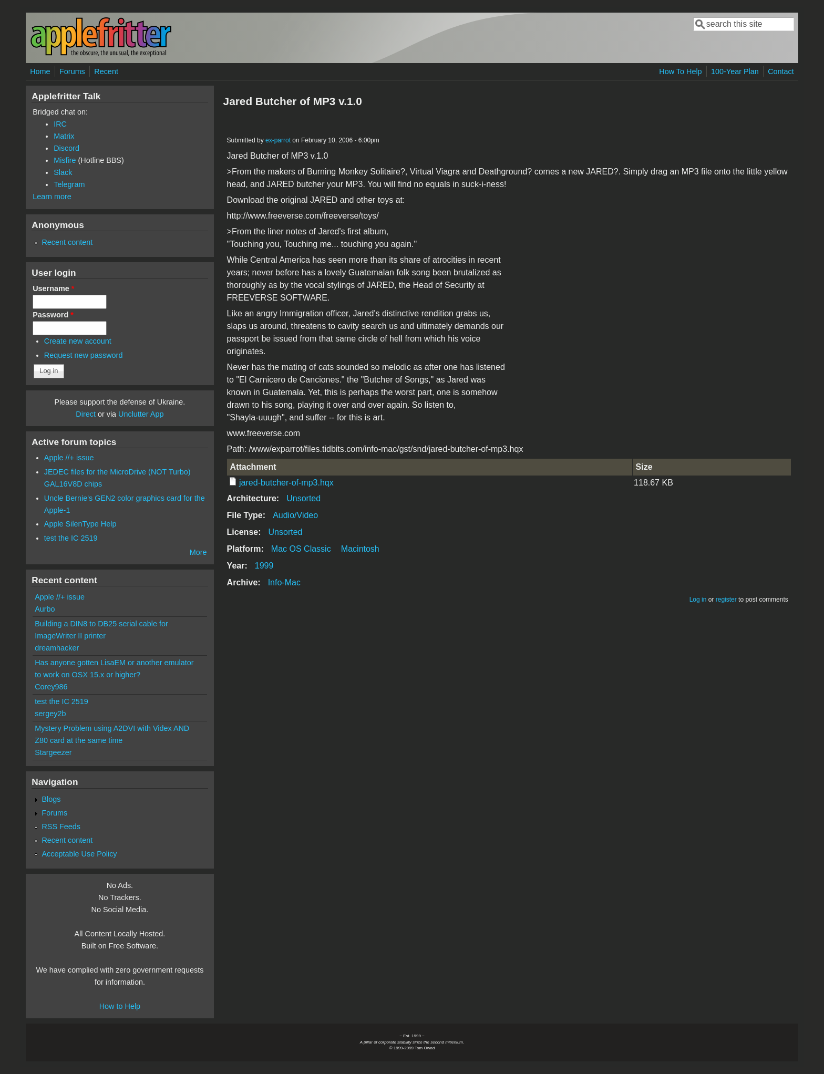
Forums (72, 71)
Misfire (65, 160)
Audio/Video (295, 515)
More (198, 552)
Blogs (51, 799)
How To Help (680, 71)
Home (40, 71)
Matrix (64, 136)
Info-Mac (284, 582)
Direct (86, 414)
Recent (106, 71)
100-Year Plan (735, 71)
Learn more (52, 196)
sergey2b (50, 713)
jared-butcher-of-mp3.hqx (286, 482)
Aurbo (45, 609)
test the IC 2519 (71, 538)
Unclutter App (140, 414)
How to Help (119, 1006)
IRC (60, 124)
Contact (781, 71)
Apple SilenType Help (80, 524)
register (726, 599)
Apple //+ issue (69, 457)
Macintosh (360, 548)
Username (53, 288)
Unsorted (303, 498)
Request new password (83, 355)
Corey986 (51, 687)
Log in (698, 599)
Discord (66, 148)
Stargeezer (53, 752)
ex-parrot (278, 140)
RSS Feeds (61, 826)
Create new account (77, 341)
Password (53, 315)
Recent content (67, 242)
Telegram (69, 184)
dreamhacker (57, 648)
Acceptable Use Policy (79, 854)
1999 (264, 565)
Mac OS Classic (301, 548)
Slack (63, 172)
